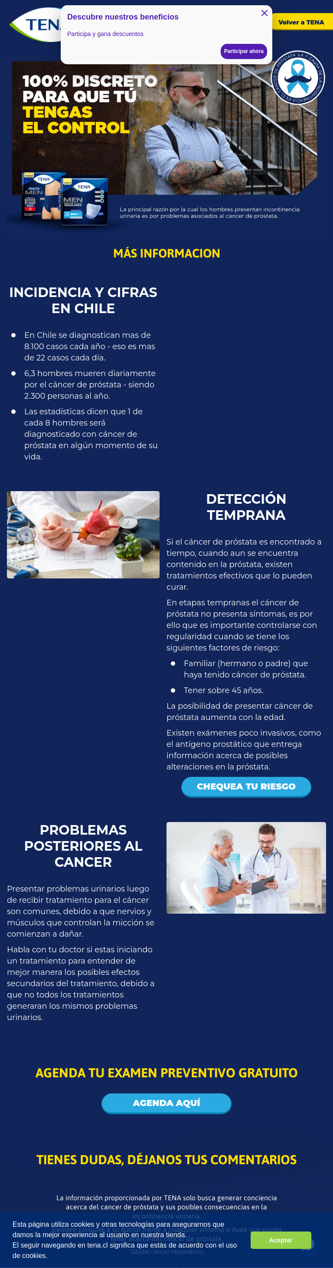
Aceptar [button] (281, 1240)
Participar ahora (244, 51)
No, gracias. (166, 69)
